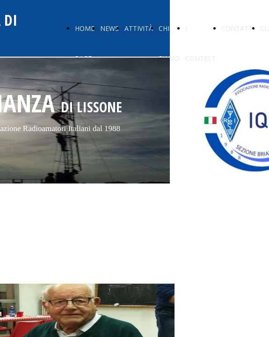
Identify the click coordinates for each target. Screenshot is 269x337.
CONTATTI (237, 28)
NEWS (109, 28)
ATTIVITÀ (138, 28)
